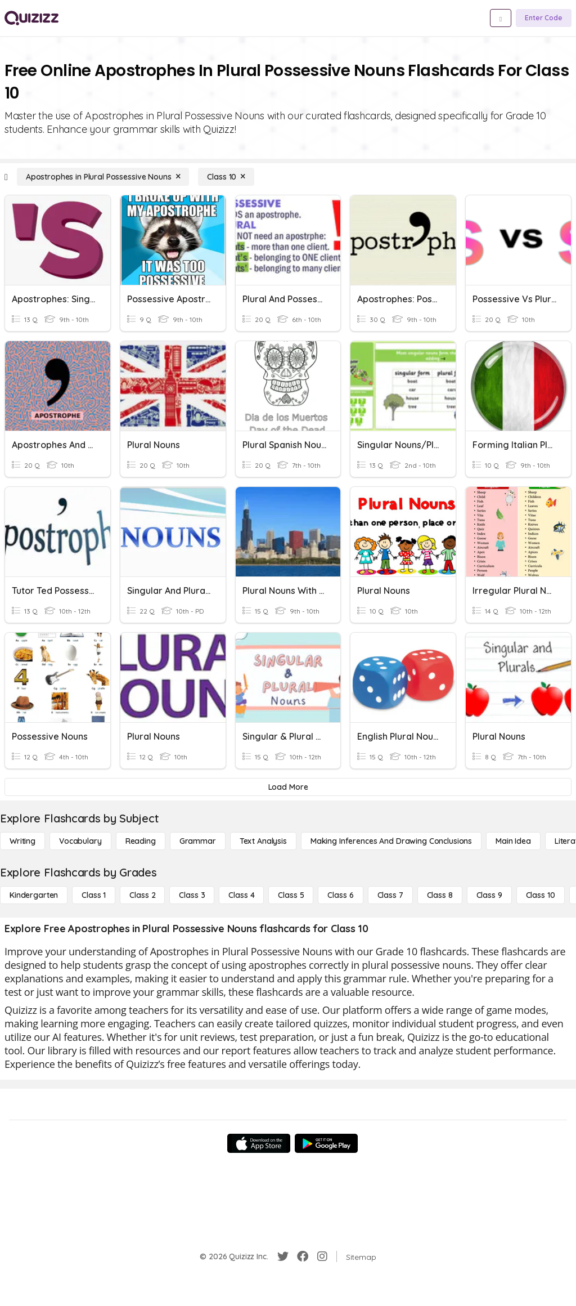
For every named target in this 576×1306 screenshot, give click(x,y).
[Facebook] (302, 1256)
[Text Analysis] (263, 841)
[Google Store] (326, 1143)
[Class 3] (191, 895)
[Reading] (140, 841)
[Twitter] (283, 1256)
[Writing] (22, 841)
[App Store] (258, 1143)
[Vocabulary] (80, 841)
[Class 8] (439, 895)
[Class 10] (226, 177)
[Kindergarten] (34, 895)
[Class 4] (241, 895)
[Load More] (288, 787)
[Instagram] (322, 1256)
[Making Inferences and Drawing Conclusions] (391, 841)
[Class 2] (142, 895)
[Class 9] (489, 895)
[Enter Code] (544, 18)
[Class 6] (340, 895)
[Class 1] (93, 895)
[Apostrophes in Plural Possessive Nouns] (103, 177)
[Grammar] (198, 841)
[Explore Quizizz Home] (31, 18)
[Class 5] (290, 895)
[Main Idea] (513, 841)
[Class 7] (390, 895)
